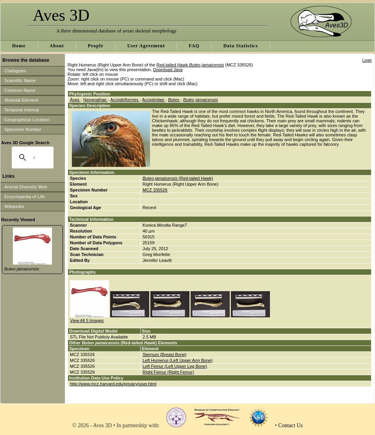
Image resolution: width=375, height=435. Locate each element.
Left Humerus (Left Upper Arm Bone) (177, 360)
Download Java (167, 69)
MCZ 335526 (155, 190)
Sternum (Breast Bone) (165, 354)
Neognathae (95, 99)
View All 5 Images (87, 320)
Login (367, 60)
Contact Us (290, 425)
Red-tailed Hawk (190, 65)
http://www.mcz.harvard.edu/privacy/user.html (113, 383)
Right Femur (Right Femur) (168, 372)
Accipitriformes (124, 99)
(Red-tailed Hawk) (178, 178)
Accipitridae (153, 99)
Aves (75, 99)
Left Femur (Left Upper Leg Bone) (175, 366)
